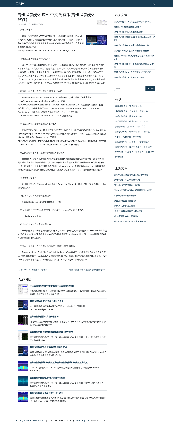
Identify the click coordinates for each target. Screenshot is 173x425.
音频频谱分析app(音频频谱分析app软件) (132, 21)
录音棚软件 (145, 141)
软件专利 (133, 111)
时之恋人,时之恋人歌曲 (124, 205)
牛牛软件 (148, 146)
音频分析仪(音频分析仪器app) (127, 26)
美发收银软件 (121, 146)
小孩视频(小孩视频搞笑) (125, 195)
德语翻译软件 (121, 141)
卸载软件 (144, 121)
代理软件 (133, 121)
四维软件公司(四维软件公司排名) (32, 270)
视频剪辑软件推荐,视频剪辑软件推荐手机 (88, 270)
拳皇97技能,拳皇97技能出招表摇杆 (130, 221)
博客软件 (119, 156)
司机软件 (127, 136)
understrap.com (82, 420)
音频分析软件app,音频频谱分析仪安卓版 (132, 72)
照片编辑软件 (135, 116)
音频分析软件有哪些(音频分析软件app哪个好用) (52, 331)
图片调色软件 (135, 146)
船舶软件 (150, 151)
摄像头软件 (120, 126)
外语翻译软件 (121, 111)
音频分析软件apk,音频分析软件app (130, 77)
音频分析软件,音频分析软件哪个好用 (46, 393)
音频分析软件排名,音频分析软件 (44, 316)
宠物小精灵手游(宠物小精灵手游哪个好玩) (133, 190)
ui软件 (118, 136)
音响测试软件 (121, 121)
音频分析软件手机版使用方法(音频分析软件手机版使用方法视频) (59, 362)
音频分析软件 (37, 24)
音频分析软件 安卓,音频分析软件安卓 (47, 301)
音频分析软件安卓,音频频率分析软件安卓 (48, 347)
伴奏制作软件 (135, 131)
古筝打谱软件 (121, 116)
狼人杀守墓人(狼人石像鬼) (126, 216)
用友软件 (131, 126)
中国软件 (139, 151)
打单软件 (133, 141)
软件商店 (141, 126)
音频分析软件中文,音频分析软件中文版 (131, 45)
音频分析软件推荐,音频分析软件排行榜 (47, 377)
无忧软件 (21, 3)
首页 (154, 3)
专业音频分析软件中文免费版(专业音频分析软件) (52, 285)
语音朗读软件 (135, 106)
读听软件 (137, 136)
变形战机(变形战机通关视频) (127, 185)
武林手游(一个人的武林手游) (127, 180)
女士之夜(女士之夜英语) (125, 200)
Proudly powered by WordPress (30, 420)
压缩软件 (144, 111)
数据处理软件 (121, 106)
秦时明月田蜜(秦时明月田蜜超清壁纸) (131, 174)
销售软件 (119, 151)
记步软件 (129, 151)
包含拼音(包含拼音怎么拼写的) (128, 211)
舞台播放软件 (121, 131)
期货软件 (148, 131)
